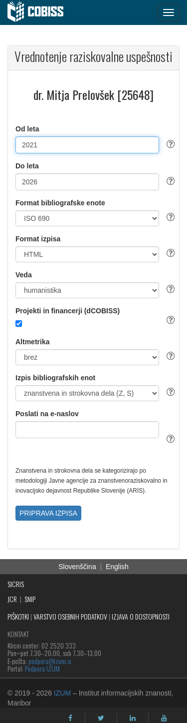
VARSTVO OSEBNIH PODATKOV (70, 616)
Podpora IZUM (42, 668)
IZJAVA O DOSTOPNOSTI (141, 616)
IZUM (62, 693)
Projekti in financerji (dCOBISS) (67, 311)
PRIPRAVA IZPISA (48, 513)
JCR (12, 599)
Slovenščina (77, 567)
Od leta (27, 129)
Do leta (27, 166)
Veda (23, 275)
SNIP (29, 599)
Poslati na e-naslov (47, 414)
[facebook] (70, 718)
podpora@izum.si (49, 661)
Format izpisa (37, 239)
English (117, 567)
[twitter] (101, 718)
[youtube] (164, 718)
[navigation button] (169, 12)
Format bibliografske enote (60, 203)
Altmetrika (32, 342)
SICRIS (15, 584)
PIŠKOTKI (18, 616)
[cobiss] (40, 12)
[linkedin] (133, 718)
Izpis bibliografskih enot (55, 378)
